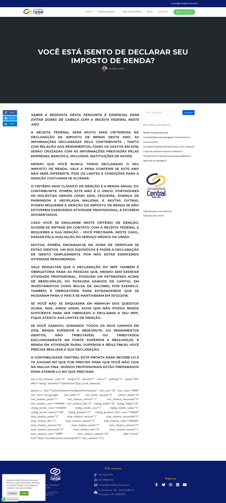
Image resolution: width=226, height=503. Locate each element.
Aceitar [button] (24, 493)
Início (89, 12)
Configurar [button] (12, 493)
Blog (149, 12)
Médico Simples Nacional (155, 132)
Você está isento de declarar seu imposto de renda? (113, 56)
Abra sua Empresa (131, 12)
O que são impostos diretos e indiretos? (163, 151)
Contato (163, 12)
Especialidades (107, 12)
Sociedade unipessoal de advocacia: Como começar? (169, 146)
